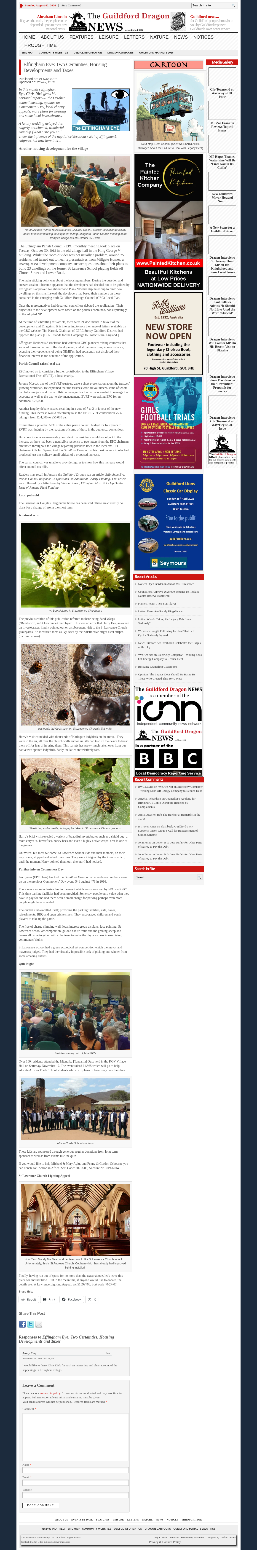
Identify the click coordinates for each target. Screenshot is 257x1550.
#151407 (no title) (53, 1528)
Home (28, 37)
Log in (157, 1537)
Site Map (27, 52)
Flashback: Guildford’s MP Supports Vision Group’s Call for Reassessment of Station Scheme (168, 830)
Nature (159, 37)
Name (26, 1464)
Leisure (109, 37)
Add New (174, 1537)
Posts (164, 1537)
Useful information (88, 52)
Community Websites (53, 52)
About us (52, 37)
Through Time (39, 45)
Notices (203, 37)
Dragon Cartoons (120, 52)
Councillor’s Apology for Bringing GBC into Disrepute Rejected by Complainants (166, 802)
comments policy (50, 1393)
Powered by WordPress (192, 1537)
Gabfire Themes (228, 1537)
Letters (134, 37)
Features (82, 37)
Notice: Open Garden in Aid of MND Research (166, 584)
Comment (29, 1409)
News (181, 37)
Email (27, 1477)
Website (27, 1489)
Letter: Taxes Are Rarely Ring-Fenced (160, 611)
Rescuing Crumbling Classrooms (157, 666)
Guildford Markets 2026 (156, 52)
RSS (213, 1528)
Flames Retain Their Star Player (157, 603)
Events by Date (82, 1519)
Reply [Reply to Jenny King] (109, 1353)
